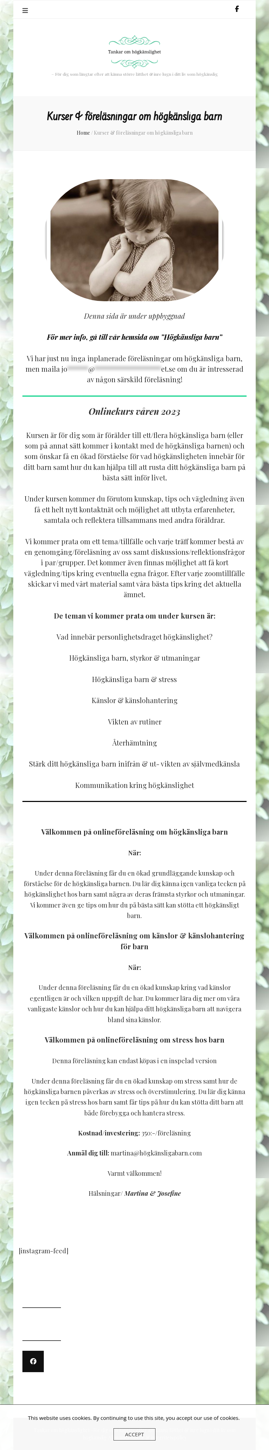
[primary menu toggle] (26, 10)
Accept (134, 1434)
